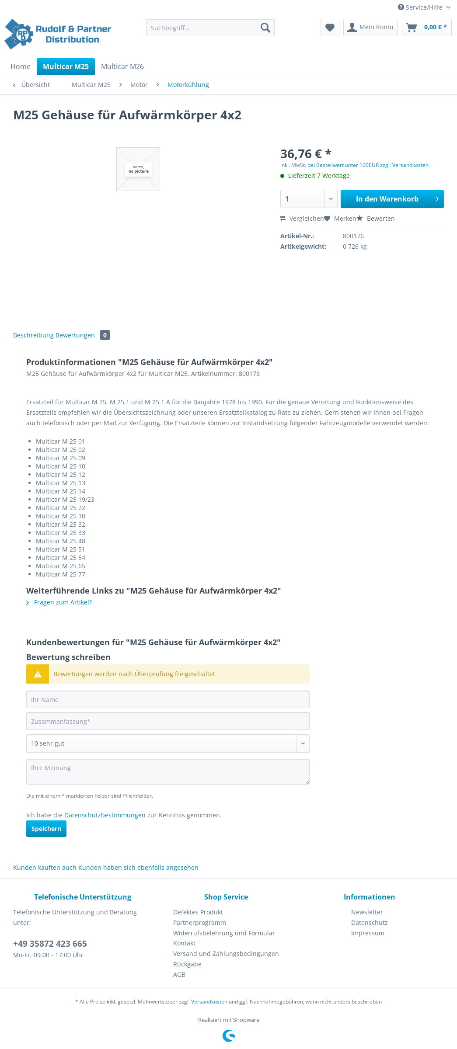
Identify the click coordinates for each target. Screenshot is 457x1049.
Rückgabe (187, 964)
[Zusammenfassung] (168, 721)
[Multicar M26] (122, 66)
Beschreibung (33, 335)
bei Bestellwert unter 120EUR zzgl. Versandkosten (368, 165)
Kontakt (184, 943)
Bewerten (375, 218)
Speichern (46, 828)
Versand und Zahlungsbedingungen (226, 953)
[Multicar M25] (66, 66)
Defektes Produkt (198, 912)
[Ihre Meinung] (168, 772)
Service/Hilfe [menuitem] (421, 7)
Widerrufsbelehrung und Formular (224, 933)
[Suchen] (265, 27)
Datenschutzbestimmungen (105, 815)
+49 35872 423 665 (50, 943)
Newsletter (367, 912)
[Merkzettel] (330, 27)
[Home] (20, 66)
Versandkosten (209, 1001)
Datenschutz (369, 922)
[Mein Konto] (370, 27)
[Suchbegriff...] (211, 27)
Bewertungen (83, 335)
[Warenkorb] (427, 27)
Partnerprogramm (199, 922)
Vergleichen (302, 218)
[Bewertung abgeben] (168, 743)
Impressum (367, 933)
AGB (179, 974)
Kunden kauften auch (45, 867)
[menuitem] (211, 32)
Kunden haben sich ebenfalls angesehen (138, 867)
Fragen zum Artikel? (59, 602)
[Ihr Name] (168, 699)
